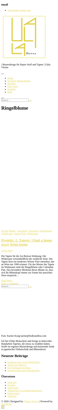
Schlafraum (7, 233)
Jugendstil (22, 231)
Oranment (33, 231)
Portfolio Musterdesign (18, 81)
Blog (9, 92)
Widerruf (11, 396)
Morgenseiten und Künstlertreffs (23, 370)
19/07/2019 (7, 251)
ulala (4, 283)
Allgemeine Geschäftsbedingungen (24, 390)
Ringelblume (45, 231)
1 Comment (12, 283)
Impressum (12, 388)
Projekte (11, 83)
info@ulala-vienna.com (19, 10)
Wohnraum (32, 233)
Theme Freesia (31, 401)
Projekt (4, 231)
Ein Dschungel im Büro (19, 368)
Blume (12, 231)
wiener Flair (20, 233)
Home (10, 78)
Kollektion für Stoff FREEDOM (23, 362)
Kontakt (11, 89)
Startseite (12, 382)
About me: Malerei (16, 365)
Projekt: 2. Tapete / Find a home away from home (26, 242)
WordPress (6, 404)
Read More (6, 280)
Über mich (12, 86)
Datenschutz (13, 393)
